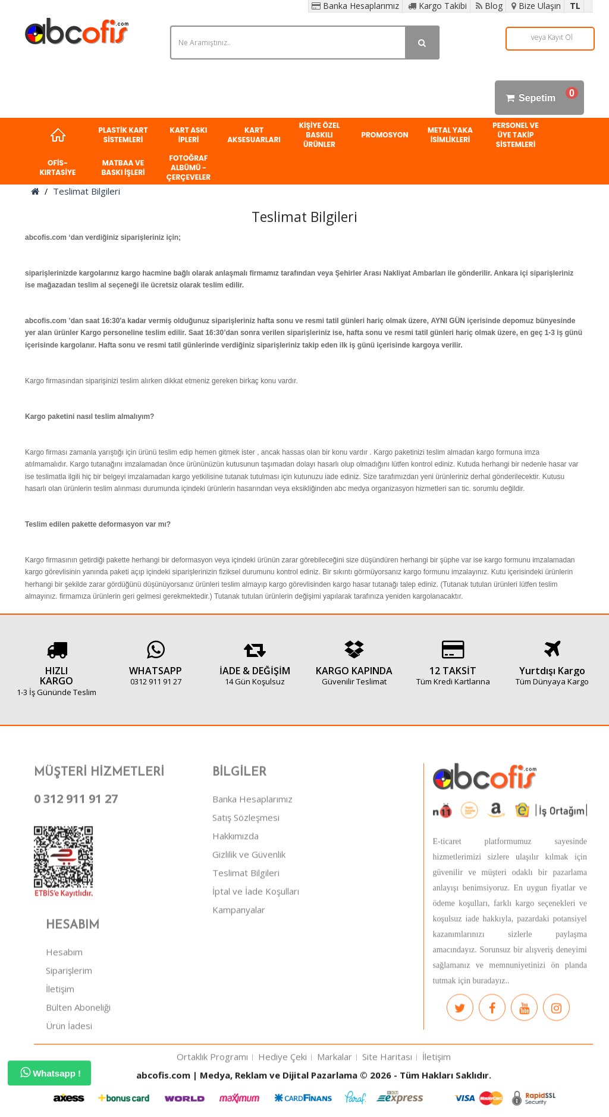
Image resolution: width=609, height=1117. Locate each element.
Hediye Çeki (282, 1099)
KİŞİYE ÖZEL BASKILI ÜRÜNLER (319, 134)
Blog (489, 5)
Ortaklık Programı (212, 1099)
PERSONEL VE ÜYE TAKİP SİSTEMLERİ (515, 134)
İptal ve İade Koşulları (255, 934)
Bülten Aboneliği (78, 1050)
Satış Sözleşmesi (246, 860)
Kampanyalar (238, 952)
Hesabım (64, 994)
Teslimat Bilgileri (86, 191)
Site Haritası (387, 1099)
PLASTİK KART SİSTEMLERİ (122, 135)
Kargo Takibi (437, 5)
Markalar (334, 1099)
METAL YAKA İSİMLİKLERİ (450, 135)
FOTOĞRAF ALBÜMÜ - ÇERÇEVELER (189, 167)
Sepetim (539, 97)
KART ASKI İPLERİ (189, 135)
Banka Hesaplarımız (355, 5)
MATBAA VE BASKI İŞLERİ (123, 167)
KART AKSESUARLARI (254, 135)
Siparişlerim (69, 1013)
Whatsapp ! (50, 1072)
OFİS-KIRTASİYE (57, 167)
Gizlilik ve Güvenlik (248, 897)
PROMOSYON (384, 135)
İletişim (60, 1031)
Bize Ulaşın (536, 5)
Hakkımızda (235, 878)
